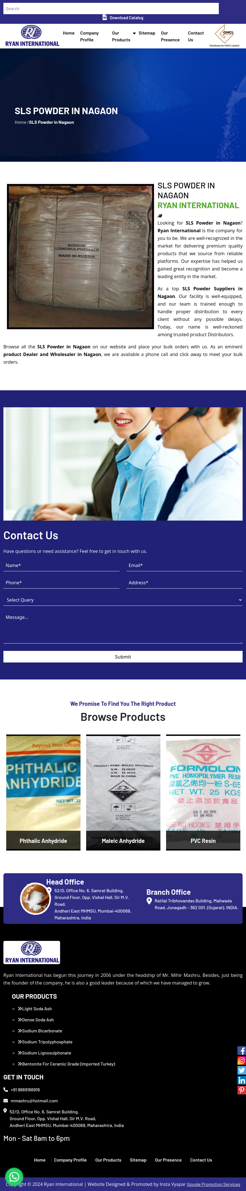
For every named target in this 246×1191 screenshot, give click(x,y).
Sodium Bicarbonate (40, 1030)
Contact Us (201, 1159)
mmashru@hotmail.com (30, 1100)
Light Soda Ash (35, 1008)
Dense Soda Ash (36, 1019)
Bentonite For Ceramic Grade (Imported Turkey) (66, 1063)
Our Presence (168, 1159)
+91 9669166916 (21, 1089)
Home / (22, 122)
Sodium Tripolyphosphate (45, 1041)
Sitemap (147, 32)
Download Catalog (123, 17)
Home (69, 32)
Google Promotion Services (213, 1184)
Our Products (108, 1159)
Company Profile (70, 1159)
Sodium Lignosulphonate (44, 1052)
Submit (123, 656)
